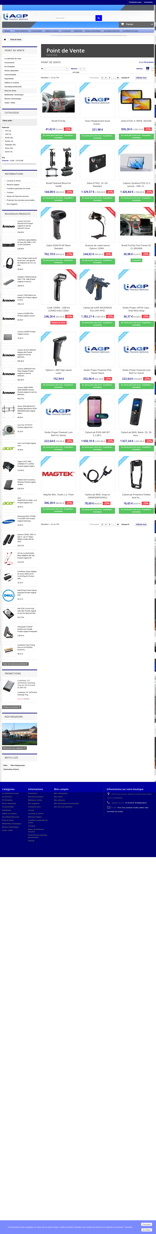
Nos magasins (12, 204)
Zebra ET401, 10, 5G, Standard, (97, 184)
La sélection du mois (130, 31)
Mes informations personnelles (66, 803)
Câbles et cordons (52, 31)
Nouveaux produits (17, 213)
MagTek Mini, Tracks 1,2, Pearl (58, 494)
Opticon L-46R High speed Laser (58, 371)
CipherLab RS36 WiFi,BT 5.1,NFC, (97, 434)
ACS (8, 131)
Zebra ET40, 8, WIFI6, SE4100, (136, 121)
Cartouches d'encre (11, 769)
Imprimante (9, 79)
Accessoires (66, 31)
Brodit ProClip (58, 121)
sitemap (31, 841)
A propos (10, 192)
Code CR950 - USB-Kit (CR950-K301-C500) (58, 309)
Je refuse (147, 1230)
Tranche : (6, 161)
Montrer (74, 69)
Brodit (9, 138)
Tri (42, 69)
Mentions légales (12, 185)
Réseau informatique (93, 31)
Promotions (13, 673)
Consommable (36, 31)
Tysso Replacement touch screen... (97, 122)
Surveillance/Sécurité (112, 31)
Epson (8, 152)
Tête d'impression (17, 765)
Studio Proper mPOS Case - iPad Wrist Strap (136, 309)
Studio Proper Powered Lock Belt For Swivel (136, 371)
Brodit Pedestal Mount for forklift (58, 184)
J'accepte (146, 1224)
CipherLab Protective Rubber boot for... (136, 496)
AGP (8, 134)
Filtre (5, 765)
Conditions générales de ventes (18, 188)
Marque (7, 31)
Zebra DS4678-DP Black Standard (59, 247)
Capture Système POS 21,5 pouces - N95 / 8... (136, 184)
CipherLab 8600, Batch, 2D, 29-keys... (136, 434)
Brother (9, 141)
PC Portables (10, 67)
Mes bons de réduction (63, 807)
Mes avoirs (58, 797)
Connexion (148, 2)
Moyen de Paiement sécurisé (17, 196)
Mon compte (61, 789)
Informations (14, 173)
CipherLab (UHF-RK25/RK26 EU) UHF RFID (97, 309)
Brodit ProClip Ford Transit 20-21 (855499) (136, 247)
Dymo (9, 148)
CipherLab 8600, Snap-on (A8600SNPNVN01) (97, 496)
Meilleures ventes (35, 800)
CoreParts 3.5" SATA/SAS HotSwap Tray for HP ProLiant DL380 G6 (26, 684)
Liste (152, 69)
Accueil (31, 810)
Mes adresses (59, 800)
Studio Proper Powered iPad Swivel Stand (97, 371)
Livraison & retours (13, 181)
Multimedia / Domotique (14, 95)
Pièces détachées (21, 31)
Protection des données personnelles (20, 200)
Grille (147, 69)
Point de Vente (10, 91)
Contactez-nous (135, 2)
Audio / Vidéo (10, 103)
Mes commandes (61, 793)
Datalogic (10, 145)
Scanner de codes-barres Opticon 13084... (97, 247)
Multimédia (78, 31)
